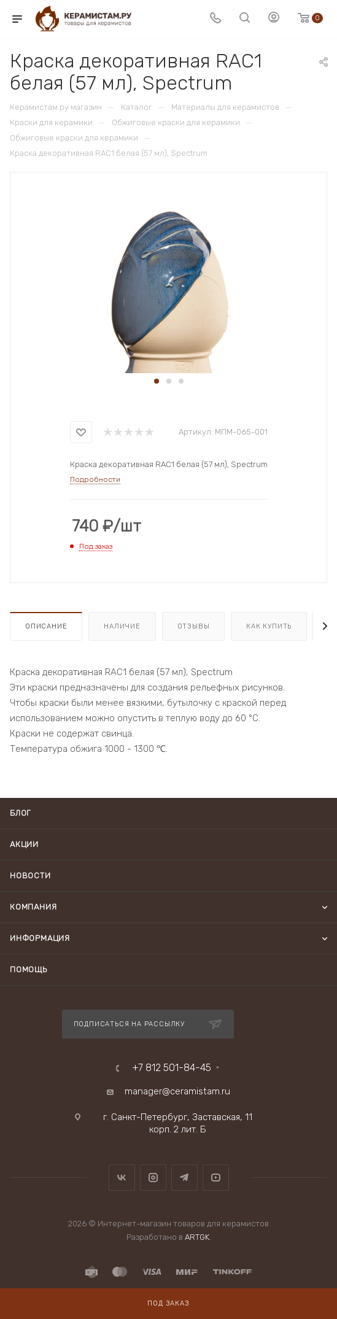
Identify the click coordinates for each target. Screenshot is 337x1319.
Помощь (28, 969)
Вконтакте (122, 1177)
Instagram (153, 1177)
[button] (156, 381)
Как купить (269, 626)
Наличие (122, 626)
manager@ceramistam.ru (177, 1091)
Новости (30, 875)
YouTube (216, 1177)
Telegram (184, 1177)
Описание (46, 626)
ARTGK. (198, 1237)
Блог (20, 813)
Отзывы (193, 626)
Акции (24, 844)
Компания (33, 906)
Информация (40, 938)
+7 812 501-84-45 (171, 1068)
